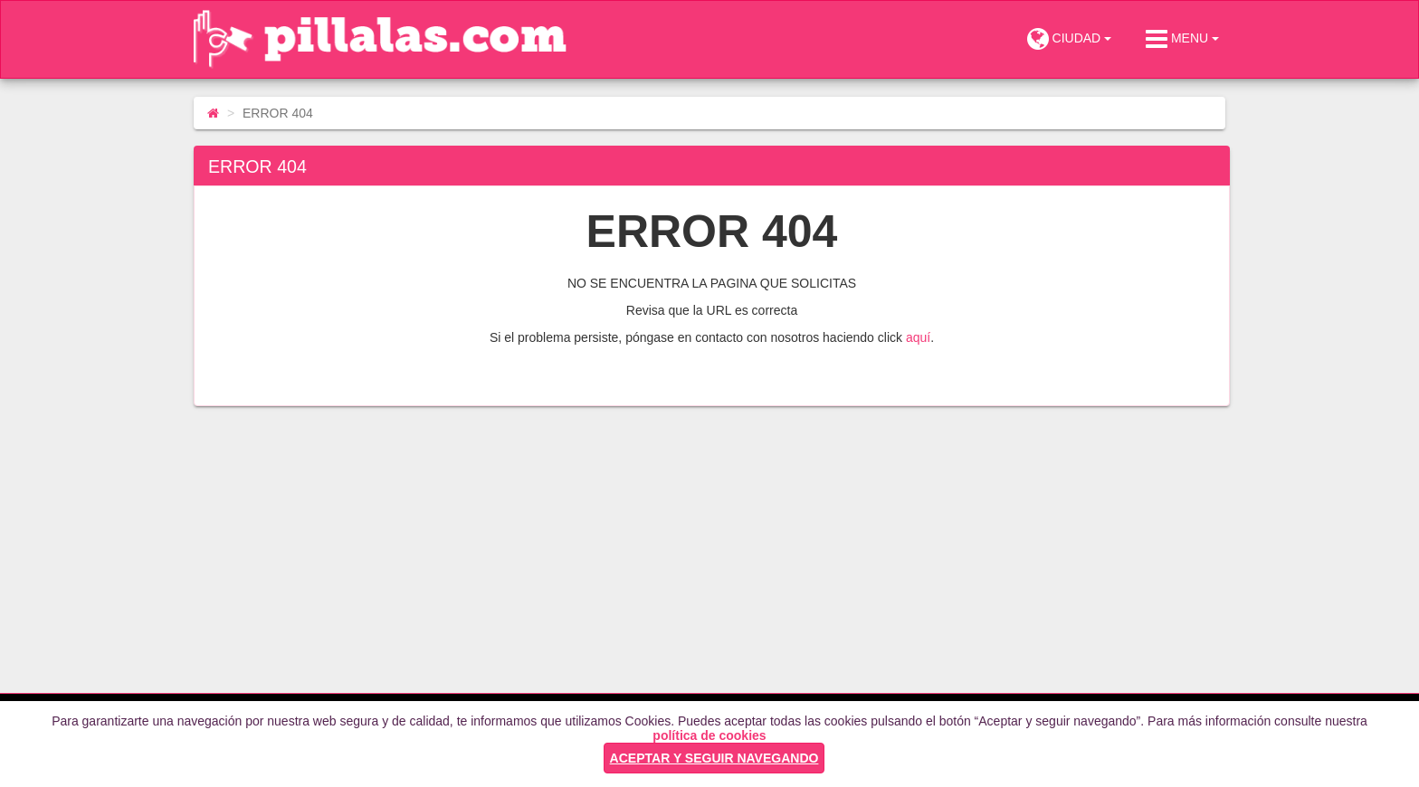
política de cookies (709, 735)
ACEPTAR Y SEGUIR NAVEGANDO (714, 758)
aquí (918, 337)
